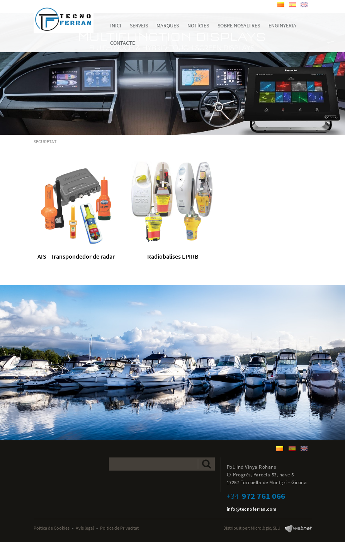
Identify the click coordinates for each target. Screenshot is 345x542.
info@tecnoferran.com (252, 509)
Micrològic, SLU (265, 528)
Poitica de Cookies (52, 528)
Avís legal (85, 528)
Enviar (206, 464)
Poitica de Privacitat (119, 528)
